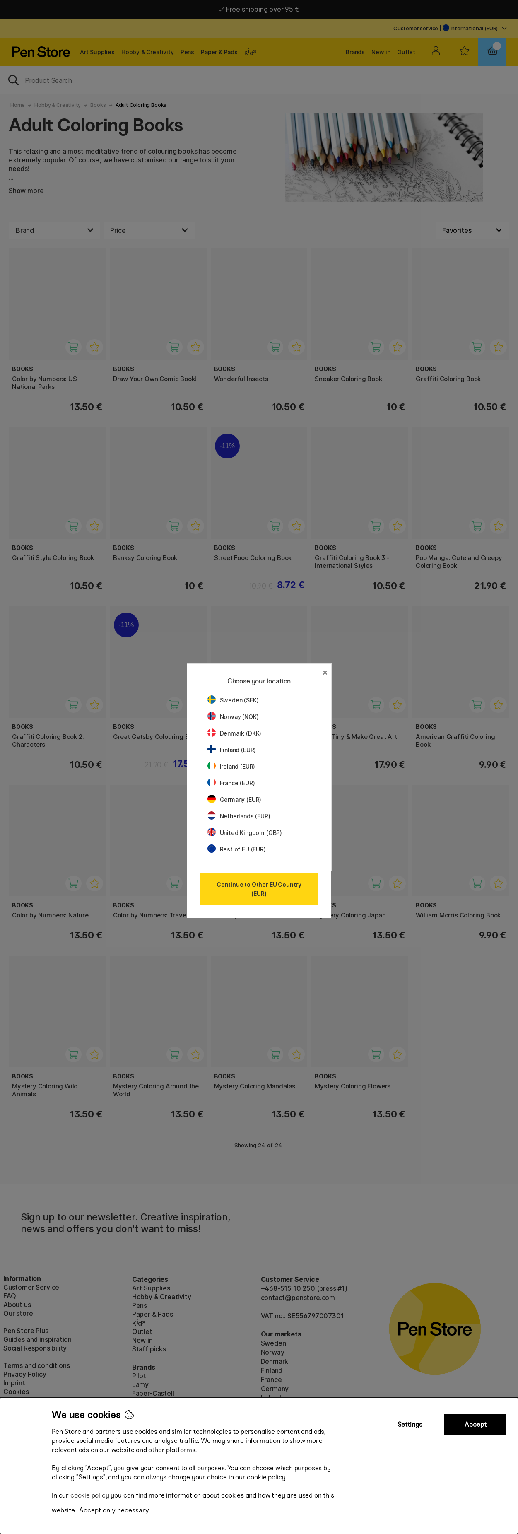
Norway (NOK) (233, 716)
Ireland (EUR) (231, 766)
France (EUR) (231, 782)
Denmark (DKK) (234, 733)
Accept (476, 1424)
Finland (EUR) (231, 749)
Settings (410, 1424)
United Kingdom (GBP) (244, 832)
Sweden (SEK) (233, 700)
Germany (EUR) (234, 799)
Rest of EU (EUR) (236, 849)
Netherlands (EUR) (238, 816)
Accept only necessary (114, 1510)
